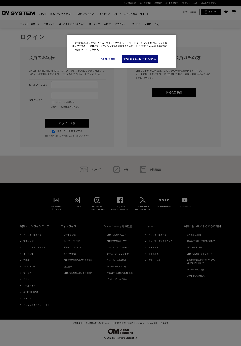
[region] (121, 51)
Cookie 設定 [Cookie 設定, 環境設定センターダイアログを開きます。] (108, 58)
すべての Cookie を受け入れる (140, 58)
